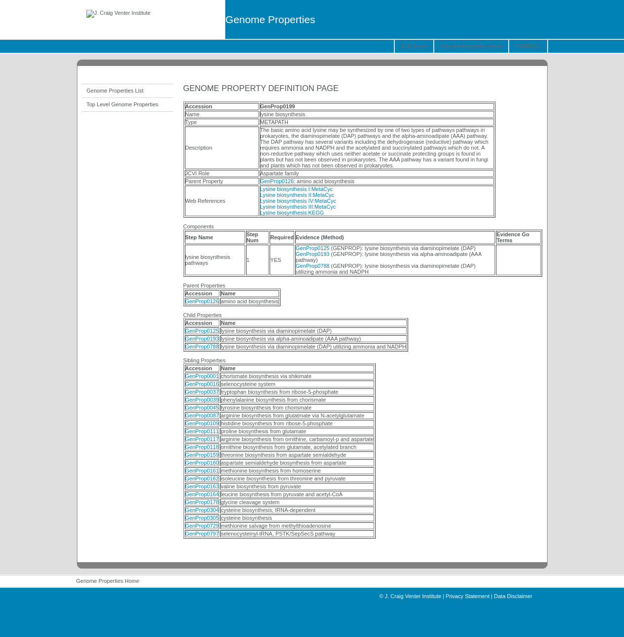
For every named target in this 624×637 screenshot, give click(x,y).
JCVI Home (414, 46)
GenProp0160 (202, 463)
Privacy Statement (467, 596)
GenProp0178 (202, 502)
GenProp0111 (202, 431)
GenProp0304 (202, 510)
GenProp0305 (202, 518)
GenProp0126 (277, 181)
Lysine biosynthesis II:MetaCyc (297, 195)
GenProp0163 (202, 486)
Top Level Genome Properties (123, 104)
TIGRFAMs (528, 46)
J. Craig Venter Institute (413, 596)
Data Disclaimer (513, 596)
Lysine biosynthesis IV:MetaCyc (298, 201)
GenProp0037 (202, 392)
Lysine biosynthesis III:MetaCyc (298, 207)
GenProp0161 (202, 471)
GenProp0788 (313, 266)
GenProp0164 (202, 494)
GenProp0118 (202, 447)
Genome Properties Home (471, 46)
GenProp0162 (202, 478)
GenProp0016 (202, 384)
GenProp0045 (202, 408)
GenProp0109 (202, 423)
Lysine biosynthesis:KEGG (292, 213)
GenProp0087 (202, 415)
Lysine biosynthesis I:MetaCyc (296, 189)
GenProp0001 (202, 376)
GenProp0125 (313, 248)
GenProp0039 (202, 400)
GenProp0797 (202, 534)
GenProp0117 (202, 439)
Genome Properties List (115, 91)
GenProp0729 (202, 526)
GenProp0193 (313, 254)
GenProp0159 (202, 455)
